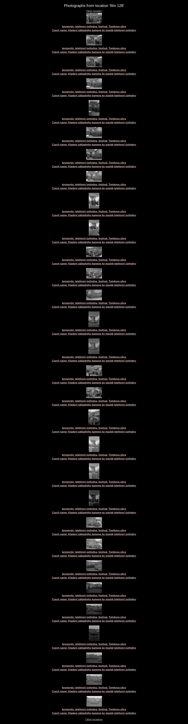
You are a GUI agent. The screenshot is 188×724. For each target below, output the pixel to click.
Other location (94, 11)
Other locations (94, 719)
